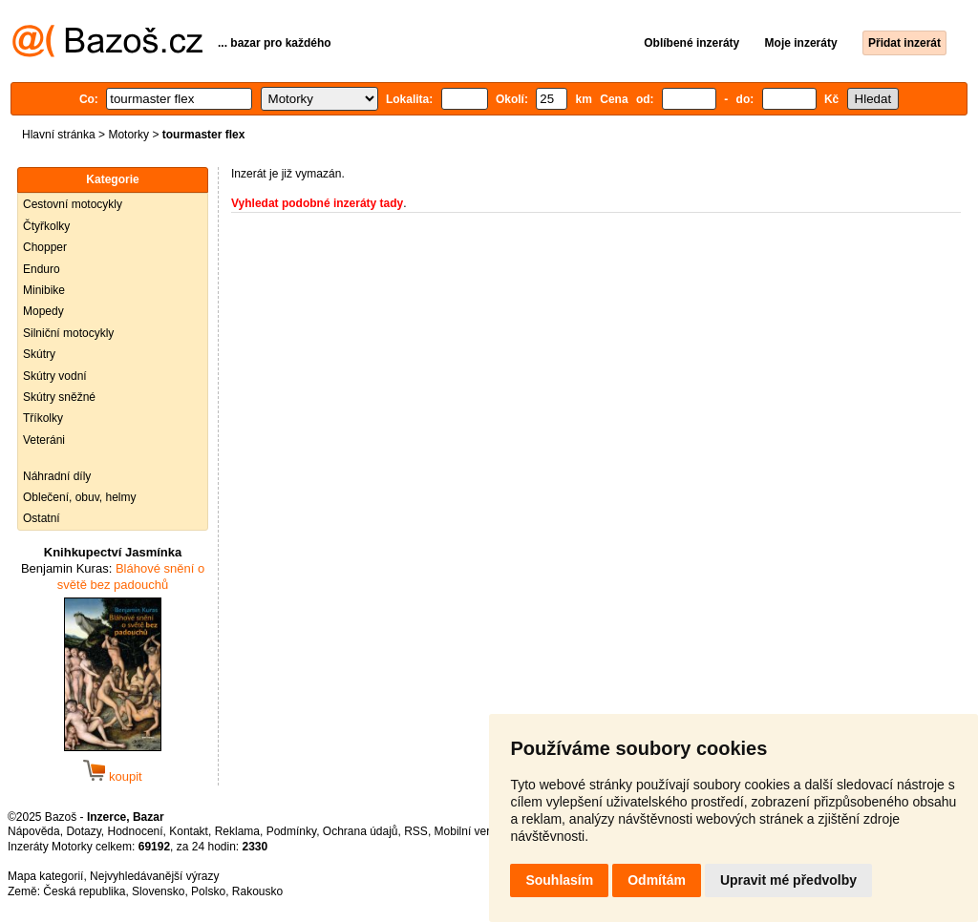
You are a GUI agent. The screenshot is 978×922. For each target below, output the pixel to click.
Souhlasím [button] (559, 880)
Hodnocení (135, 831)
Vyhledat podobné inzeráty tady (317, 203)
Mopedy (43, 311)
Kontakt (188, 831)
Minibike (44, 290)
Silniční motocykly (68, 333)
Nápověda (34, 831)
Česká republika (84, 891)
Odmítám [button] (656, 880)
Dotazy (83, 831)
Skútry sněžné (59, 397)
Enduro (41, 269)
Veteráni (44, 440)
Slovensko (158, 891)
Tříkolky (43, 418)
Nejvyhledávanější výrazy (154, 876)
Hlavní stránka (59, 134)
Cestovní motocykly (72, 204)
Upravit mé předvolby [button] (788, 880)
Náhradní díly (57, 476)
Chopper (45, 247)
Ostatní (41, 518)
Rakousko (257, 891)
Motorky (128, 134)
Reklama (237, 831)
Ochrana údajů (360, 831)
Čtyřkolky (46, 226)
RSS (416, 831)
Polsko (208, 891)
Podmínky (291, 831)
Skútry (39, 354)
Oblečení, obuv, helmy (80, 497)
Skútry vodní (55, 376)
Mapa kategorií (45, 876)
